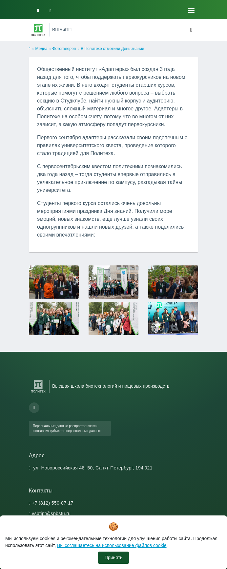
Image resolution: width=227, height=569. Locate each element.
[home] (29, 49)
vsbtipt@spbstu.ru (51, 513)
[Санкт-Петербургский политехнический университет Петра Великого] (38, 30)
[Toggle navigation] (191, 10)
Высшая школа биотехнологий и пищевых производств (111, 386)
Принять (114, 557)
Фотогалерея (64, 48)
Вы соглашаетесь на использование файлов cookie (112, 545)
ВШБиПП (62, 29)
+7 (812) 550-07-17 (52, 503)
